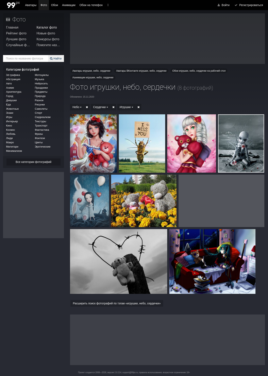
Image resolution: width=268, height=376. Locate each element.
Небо (77, 107)
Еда (8, 104)
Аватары (30, 5)
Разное (39, 100)
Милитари (12, 146)
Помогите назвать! (49, 45)
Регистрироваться (249, 5)
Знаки (9, 112)
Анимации (69, 5)
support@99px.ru (130, 372)
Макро (10, 142)
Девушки (11, 100)
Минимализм (14, 150)
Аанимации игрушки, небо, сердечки (92, 77)
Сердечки (99, 107)
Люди (9, 138)
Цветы (39, 142)
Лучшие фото (16, 39)
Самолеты (41, 108)
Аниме (10, 87)
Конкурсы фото (48, 39)
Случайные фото (18, 45)
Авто (9, 83)
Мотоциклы (42, 74)
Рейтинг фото (16, 33)
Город (9, 96)
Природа (40, 96)
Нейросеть (41, 83)
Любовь (11, 133)
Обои (54, 5)
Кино (9, 125)
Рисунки (40, 104)
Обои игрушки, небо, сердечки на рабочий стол (198, 70)
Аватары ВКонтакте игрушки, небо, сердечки (141, 70)
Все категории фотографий (33, 162)
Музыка (39, 79)
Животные (12, 108)
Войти (226, 5)
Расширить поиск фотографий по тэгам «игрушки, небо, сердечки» (117, 303)
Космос (10, 129)
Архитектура (13, 91)
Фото (43, 5)
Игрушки (124, 107)
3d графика (13, 74)
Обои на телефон (91, 5)
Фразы (39, 133)
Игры (9, 117)
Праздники (41, 87)
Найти (56, 58)
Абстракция (13, 79)
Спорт (38, 112)
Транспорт (41, 125)
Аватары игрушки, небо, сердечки (91, 70)
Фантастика (42, 129)
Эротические (42, 146)
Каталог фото (47, 27)
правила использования (150, 372)
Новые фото (46, 33)
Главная (12, 27)
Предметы (41, 91)
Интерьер (12, 121)
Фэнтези (40, 138)
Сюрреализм (43, 117)
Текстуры (40, 121)
